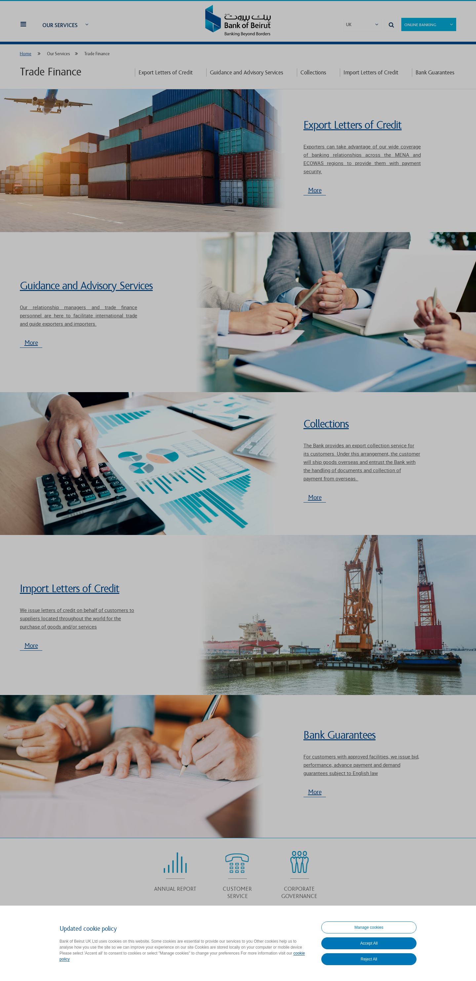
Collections (313, 72)
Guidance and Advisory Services (246, 72)
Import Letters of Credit (370, 72)
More (315, 190)
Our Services (60, 25)
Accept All (369, 943)
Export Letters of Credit (166, 72)
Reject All (369, 959)
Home (25, 53)
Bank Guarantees (435, 72)
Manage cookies (368, 927)
